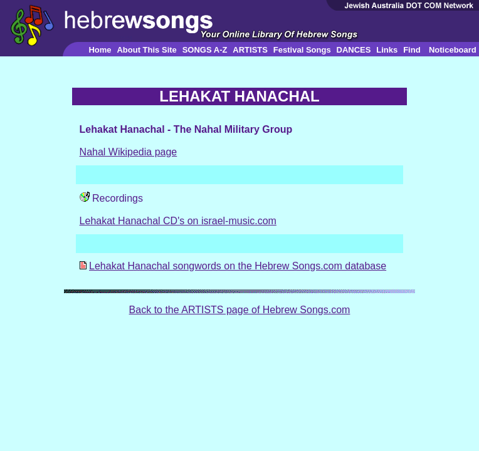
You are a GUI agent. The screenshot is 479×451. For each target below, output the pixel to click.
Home (99, 49)
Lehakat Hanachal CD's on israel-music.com (178, 220)
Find (411, 49)
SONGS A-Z (205, 49)
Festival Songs (302, 49)
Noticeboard (452, 49)
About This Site (146, 49)
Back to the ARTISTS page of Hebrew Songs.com (239, 309)
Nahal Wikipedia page (128, 152)
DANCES (354, 49)
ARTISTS (250, 49)
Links (386, 49)
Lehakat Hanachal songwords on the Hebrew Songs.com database (237, 266)
